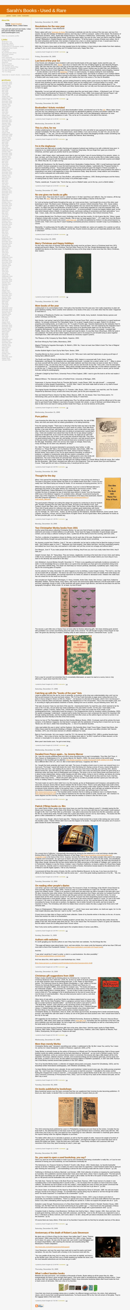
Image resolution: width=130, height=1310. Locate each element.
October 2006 (6, 99)
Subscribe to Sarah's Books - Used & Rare (16, 75)
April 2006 (5, 90)
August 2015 (6, 256)
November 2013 (7, 222)
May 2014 (5, 232)
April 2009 (5, 142)
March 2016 (5, 267)
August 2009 (6, 148)
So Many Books (7, 60)
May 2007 (5, 110)
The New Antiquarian (8, 70)
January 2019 (6, 312)
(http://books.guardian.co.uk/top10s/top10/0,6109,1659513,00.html (89, 760)
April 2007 (5, 109)
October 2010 (6, 170)
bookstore (63, 72)
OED (48, 199)
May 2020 (5, 335)
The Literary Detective (9, 68)
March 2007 (5, 107)
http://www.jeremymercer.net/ (46, 792)
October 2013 (6, 221)
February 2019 (6, 314)
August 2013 (6, 218)
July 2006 (5, 95)
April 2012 (5, 196)
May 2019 (5, 317)
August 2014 (6, 237)
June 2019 (5, 319)
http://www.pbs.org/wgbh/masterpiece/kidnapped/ (52, 1247)
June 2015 (5, 252)
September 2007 (7, 117)
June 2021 (5, 352)
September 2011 (7, 188)
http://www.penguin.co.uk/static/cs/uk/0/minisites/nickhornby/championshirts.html (64, 963)
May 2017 (5, 287)
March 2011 (5, 178)
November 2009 (7, 153)
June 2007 (5, 112)
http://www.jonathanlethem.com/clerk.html (50, 956)
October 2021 (6, 353)
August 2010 (6, 167)
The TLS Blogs (6, 71)
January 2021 (6, 344)
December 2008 (7, 136)
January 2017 (6, 282)
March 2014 (5, 229)
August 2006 (6, 96)
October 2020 (6, 341)
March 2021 (5, 347)
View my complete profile (10, 36)
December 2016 (7, 281)
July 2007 (5, 114)
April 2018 (5, 301)
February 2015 (6, 246)
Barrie (60, 65)
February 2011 (6, 177)
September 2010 (7, 169)
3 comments (61, 684)
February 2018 (6, 298)
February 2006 (6, 87)
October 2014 (6, 240)
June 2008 (5, 129)
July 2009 (5, 147)
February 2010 (6, 158)
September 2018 (7, 308)
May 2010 (5, 163)
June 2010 (5, 164)
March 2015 (5, 248)
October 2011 (6, 189)
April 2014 (5, 230)
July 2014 (5, 235)
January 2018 (6, 297)
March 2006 (5, 88)
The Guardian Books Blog (10, 67)
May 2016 (5, 270)
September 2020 (7, 339)
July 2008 (5, 131)
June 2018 (5, 305)
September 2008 (7, 134)
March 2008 (5, 126)
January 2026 (6, 360)
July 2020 (5, 338)
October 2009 (6, 151)
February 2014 (6, 227)
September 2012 (7, 200)
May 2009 (5, 144)
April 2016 (5, 268)
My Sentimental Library (9, 53)
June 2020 (5, 336)
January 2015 (6, 245)
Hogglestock (6, 49)
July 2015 (5, 254)
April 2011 (5, 180)
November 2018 (7, 309)
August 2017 (6, 290)
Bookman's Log (7, 42)
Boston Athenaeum (8, 45)
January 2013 (6, 207)
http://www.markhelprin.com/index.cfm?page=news (85, 947)
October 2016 (6, 278)
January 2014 (6, 226)
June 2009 (5, 145)
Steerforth (5, 62)
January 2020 (6, 328)
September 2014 (7, 238)
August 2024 (6, 358)
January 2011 (6, 175)
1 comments (61, 297)
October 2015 (6, 259)
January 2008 (6, 123)
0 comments (61, 52)
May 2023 (5, 355)
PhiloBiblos (5, 56)
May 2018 (5, 303)
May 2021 (5, 350)
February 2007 (6, 106)
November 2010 (7, 172)
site (104, 110)
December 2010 (7, 174)
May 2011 (5, 181)
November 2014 (7, 241)
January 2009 (6, 137)
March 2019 (5, 316)
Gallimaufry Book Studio (9, 48)
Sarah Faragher (16, 24)
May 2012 (5, 197)
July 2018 (5, 306)
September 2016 (7, 276)
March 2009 (5, 140)
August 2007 (6, 115)
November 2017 (7, 293)
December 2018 (7, 311)
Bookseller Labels (7, 43)
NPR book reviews (8, 54)
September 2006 (7, 98)
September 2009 (7, 150)
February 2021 (6, 346)
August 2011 (6, 186)
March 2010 (5, 159)
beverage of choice (58, 32)
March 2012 (5, 194)
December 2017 (7, 295)
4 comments (61, 234)
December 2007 (7, 121)
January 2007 (6, 104)
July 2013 (5, 216)
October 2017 (6, 292)
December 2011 (7, 192)
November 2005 (7, 82)
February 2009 (6, 139)
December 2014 (7, 243)
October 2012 (6, 202)
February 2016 (6, 265)
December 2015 (7, 262)
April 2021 (5, 349)
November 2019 (7, 325)
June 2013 (5, 215)
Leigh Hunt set (71, 220)
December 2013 (7, 224)
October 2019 (6, 323)
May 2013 (5, 213)
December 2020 (7, 342)
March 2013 (5, 210)
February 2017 (6, 284)
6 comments (61, 99)
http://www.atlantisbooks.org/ (46, 794)
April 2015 (5, 249)
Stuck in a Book (7, 64)
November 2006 (7, 101)
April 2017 (5, 286)
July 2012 (5, 199)
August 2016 (6, 275)
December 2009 (7, 155)
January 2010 (6, 156)
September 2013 (7, 219)
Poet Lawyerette (7, 57)
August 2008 (6, 133)
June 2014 (5, 234)
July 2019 (5, 320)
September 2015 (7, 257)
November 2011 (7, 191)
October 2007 (6, 118)
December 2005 (7, 84)
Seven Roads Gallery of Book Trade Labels (15, 59)
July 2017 (5, 289)
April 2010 (5, 161)
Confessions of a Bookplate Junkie (13, 46)
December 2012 (7, 205)
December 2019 (7, 327)
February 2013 (6, 208)
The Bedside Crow (8, 65)
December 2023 (7, 357)
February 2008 (6, 125)
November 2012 (7, 204)
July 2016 (5, 273)
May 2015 (5, 251)
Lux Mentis (5, 51)
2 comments (61, 407)
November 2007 (7, 120)
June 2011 (5, 183)
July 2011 (5, 185)
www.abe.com (81, 1020)
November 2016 (7, 279)
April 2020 (5, 333)
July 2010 (5, 166)
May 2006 (5, 92)
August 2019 (6, 322)
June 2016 (5, 271)
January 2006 (6, 85)
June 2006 (5, 93)
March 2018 (5, 300)
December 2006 (7, 103)
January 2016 (6, 264)
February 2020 (6, 330)
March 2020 (5, 331)
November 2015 (7, 260)
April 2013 (5, 211)
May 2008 (5, 128)
